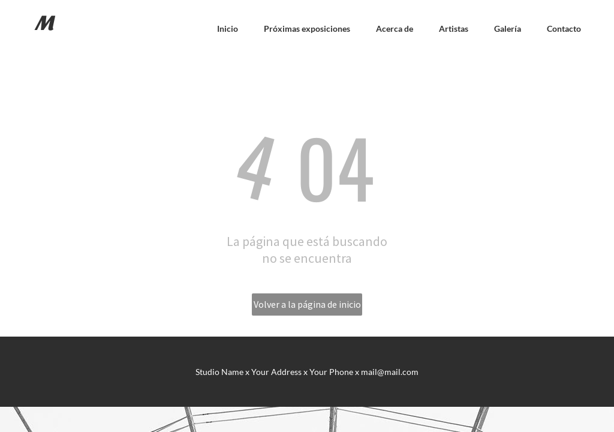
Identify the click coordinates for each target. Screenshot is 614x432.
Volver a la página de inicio (307, 304)
